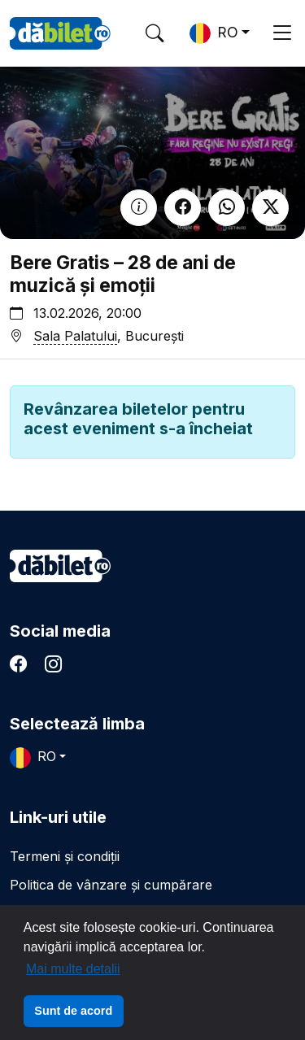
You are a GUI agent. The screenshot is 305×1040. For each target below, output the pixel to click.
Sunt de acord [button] (73, 1010)
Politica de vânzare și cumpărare (111, 885)
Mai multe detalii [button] (73, 969)
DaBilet (60, 33)
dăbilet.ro (60, 566)
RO (214, 33)
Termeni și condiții (65, 856)
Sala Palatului (75, 336)
